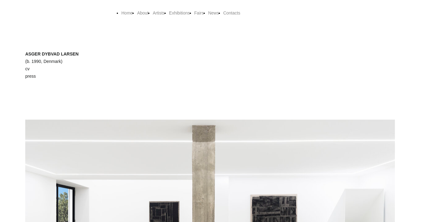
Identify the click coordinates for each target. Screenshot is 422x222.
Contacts (231, 12)
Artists (159, 12)
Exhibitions (179, 12)
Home (127, 12)
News (213, 12)
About (142, 12)
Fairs (199, 12)
